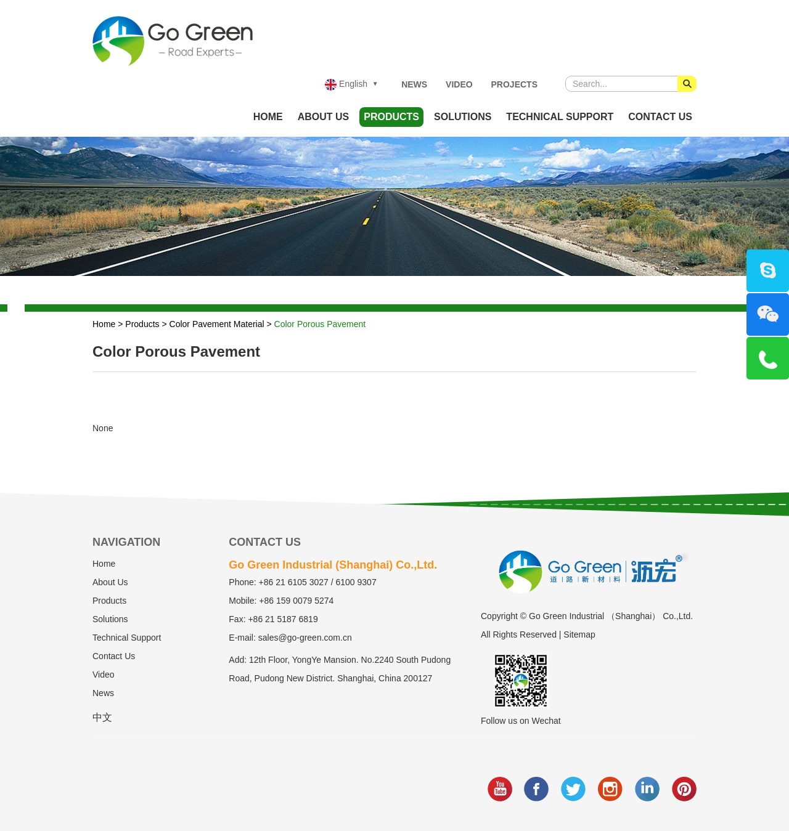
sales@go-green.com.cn (305, 638)
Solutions (462, 116)
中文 (102, 717)
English (346, 85)
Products (391, 116)
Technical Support (559, 116)
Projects (514, 84)
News (414, 84)
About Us (324, 116)
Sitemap (579, 634)
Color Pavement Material (217, 324)
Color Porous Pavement (320, 324)
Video (459, 84)
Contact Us (660, 116)
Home (268, 116)
